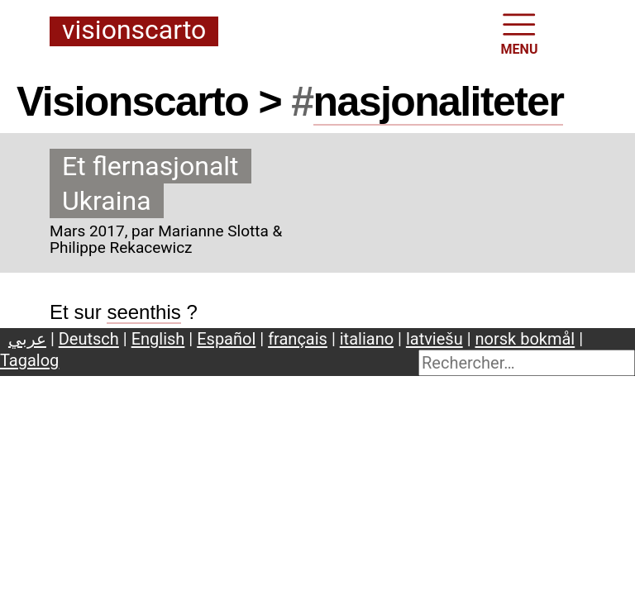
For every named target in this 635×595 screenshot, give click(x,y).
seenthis (143, 312)
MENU (519, 32)
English (158, 339)
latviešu (434, 339)
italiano (367, 339)
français (297, 339)
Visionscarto (134, 31)
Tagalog (29, 360)
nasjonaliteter (438, 102)
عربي (27, 339)
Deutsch (89, 339)
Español (226, 339)
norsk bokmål (525, 339)
